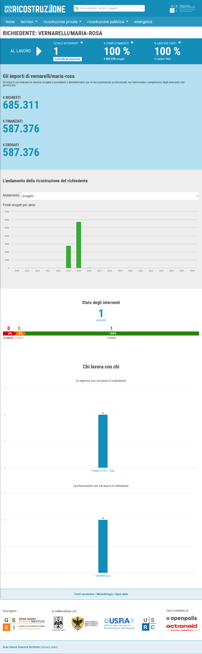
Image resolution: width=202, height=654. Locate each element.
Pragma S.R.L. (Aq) (103, 470)
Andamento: (11, 195)
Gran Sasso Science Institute (21, 647)
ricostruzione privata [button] (61, 21)
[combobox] (106, 8)
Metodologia (105, 594)
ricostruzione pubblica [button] (106, 21)
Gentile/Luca (103, 575)
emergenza (143, 21)
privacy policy (50, 647)
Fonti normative (84, 594)
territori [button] (27, 21)
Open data (121, 594)
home (10, 21)
